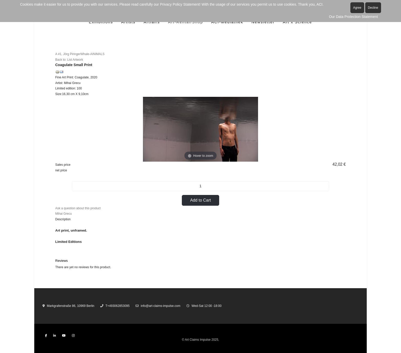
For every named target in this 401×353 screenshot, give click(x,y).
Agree (357, 7)
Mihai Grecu (63, 213)
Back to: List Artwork (69, 59)
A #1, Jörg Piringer (68, 54)
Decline (373, 7)
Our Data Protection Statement (353, 17)
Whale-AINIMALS (93, 54)
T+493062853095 (117, 306)
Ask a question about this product (78, 208)
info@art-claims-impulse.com (160, 306)
